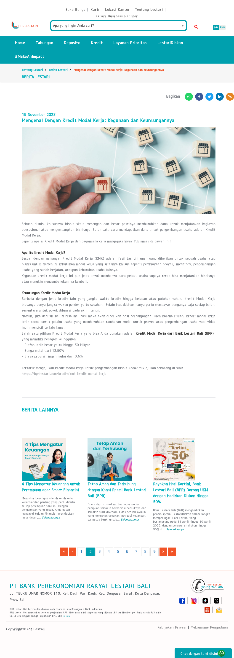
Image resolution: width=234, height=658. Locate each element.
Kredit (97, 43)
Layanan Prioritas (130, 43)
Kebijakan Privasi (171, 627)
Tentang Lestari (32, 69)
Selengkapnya (51, 517)
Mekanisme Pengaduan (209, 627)
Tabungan (44, 43)
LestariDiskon (170, 43)
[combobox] (118, 25)
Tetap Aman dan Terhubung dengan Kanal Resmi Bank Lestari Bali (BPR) (117, 490)
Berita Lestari (58, 69)
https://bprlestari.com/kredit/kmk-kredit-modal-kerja (64, 374)
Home (20, 43)
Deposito (72, 43)
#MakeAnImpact (29, 57)
